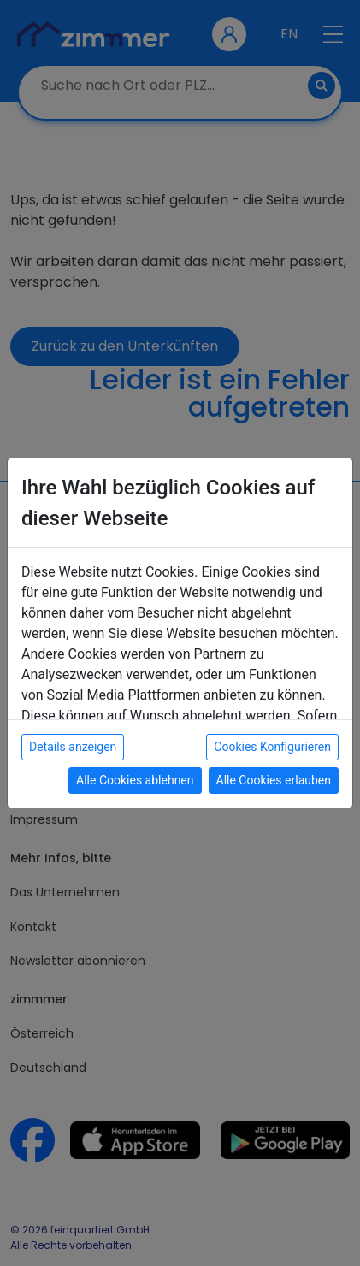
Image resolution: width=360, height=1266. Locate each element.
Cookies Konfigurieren (272, 747)
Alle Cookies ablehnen (134, 780)
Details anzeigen (72, 747)
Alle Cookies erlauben (273, 780)
